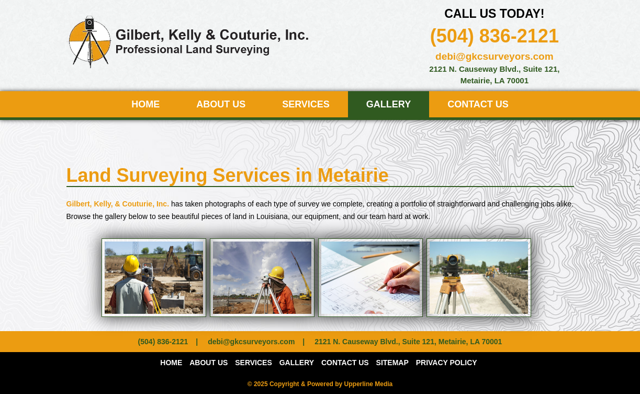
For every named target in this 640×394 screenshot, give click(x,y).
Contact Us (478, 104)
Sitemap (392, 362)
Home (145, 104)
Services (306, 104)
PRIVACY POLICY (446, 362)
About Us (220, 104)
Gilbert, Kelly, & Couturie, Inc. (118, 204)
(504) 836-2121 (494, 36)
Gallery (388, 104)
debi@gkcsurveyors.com (494, 56)
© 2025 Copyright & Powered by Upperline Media (320, 384)
